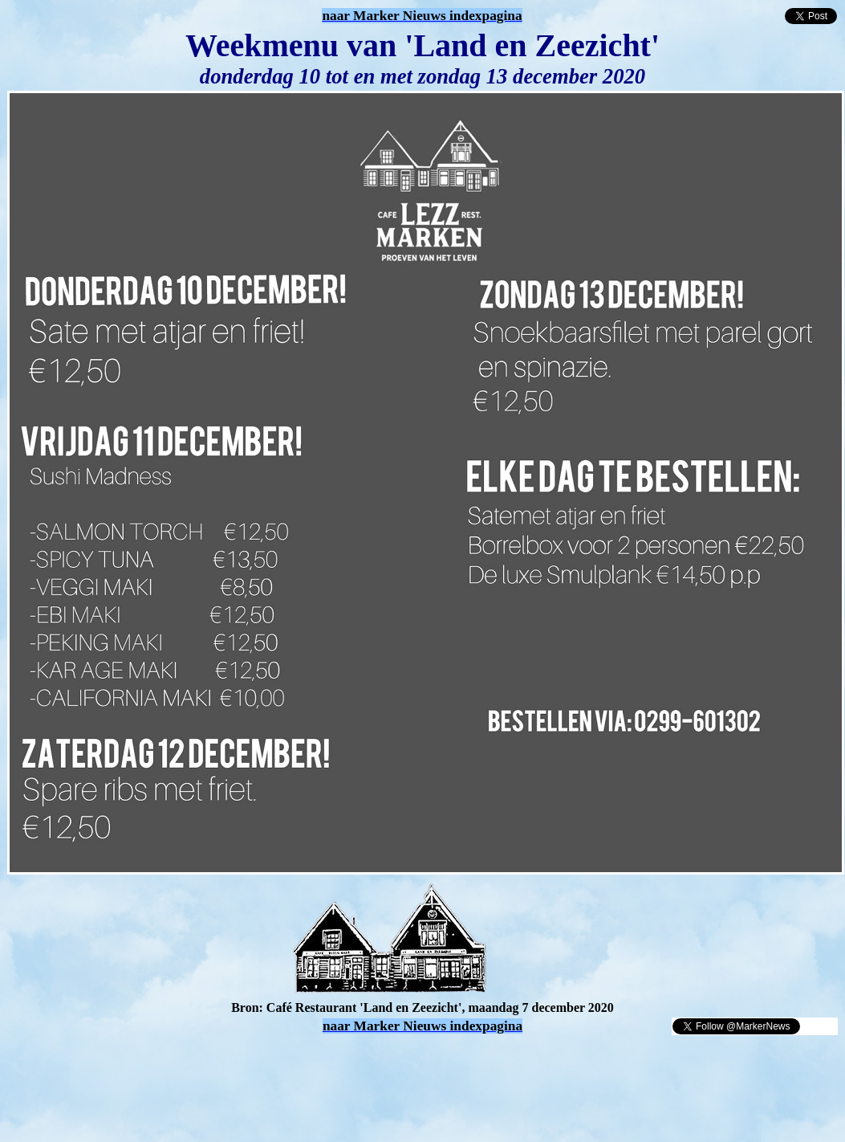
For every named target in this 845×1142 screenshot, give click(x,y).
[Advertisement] (194, 1060)
